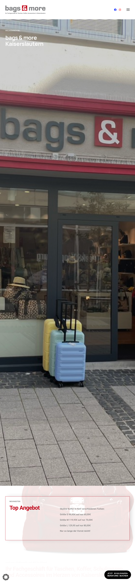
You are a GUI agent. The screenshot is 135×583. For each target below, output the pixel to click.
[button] (6, 577)
